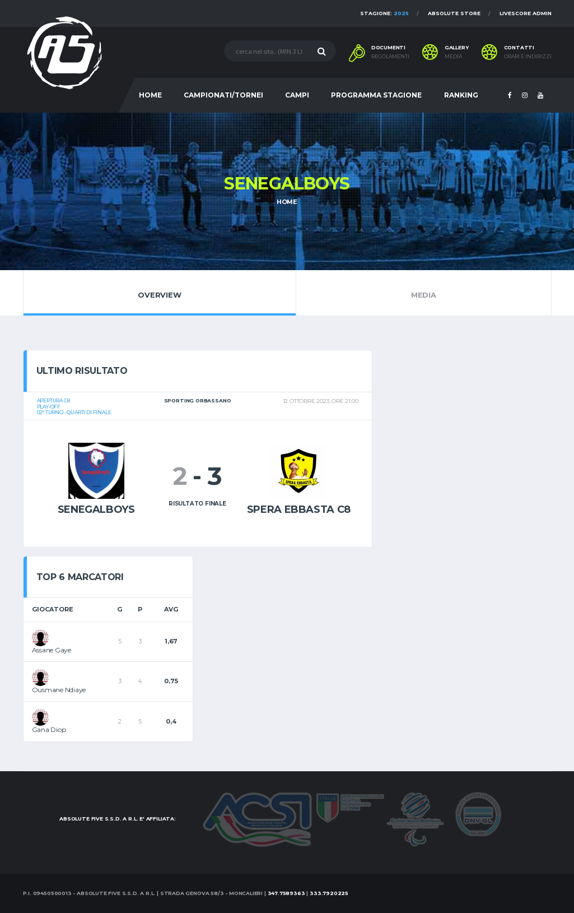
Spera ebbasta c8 (299, 509)
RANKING (461, 95)
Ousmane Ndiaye (59, 689)
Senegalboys (96, 509)
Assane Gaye (51, 650)
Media (423, 292)
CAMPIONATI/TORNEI (223, 95)
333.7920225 (329, 893)
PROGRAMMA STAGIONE (376, 95)
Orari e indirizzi (528, 56)
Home (287, 202)
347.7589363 (286, 893)
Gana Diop (49, 729)
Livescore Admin (526, 13)
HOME (150, 95)
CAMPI (297, 95)
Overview (160, 292)
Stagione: (384, 13)
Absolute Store (454, 13)
